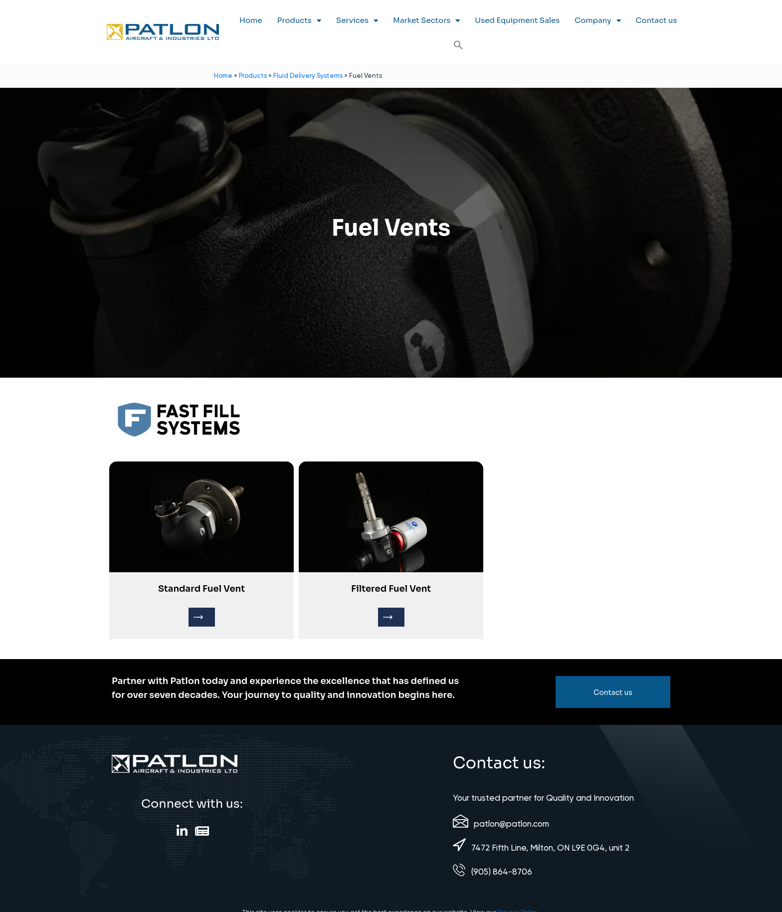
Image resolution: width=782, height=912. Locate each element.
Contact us (656, 20)
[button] (458, 44)
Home (250, 20)
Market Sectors (426, 20)
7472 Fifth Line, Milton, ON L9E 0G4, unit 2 (550, 848)
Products (299, 20)
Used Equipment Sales (517, 20)
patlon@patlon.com (511, 824)
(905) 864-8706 (501, 872)
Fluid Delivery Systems (308, 75)
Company (597, 20)
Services (357, 20)
